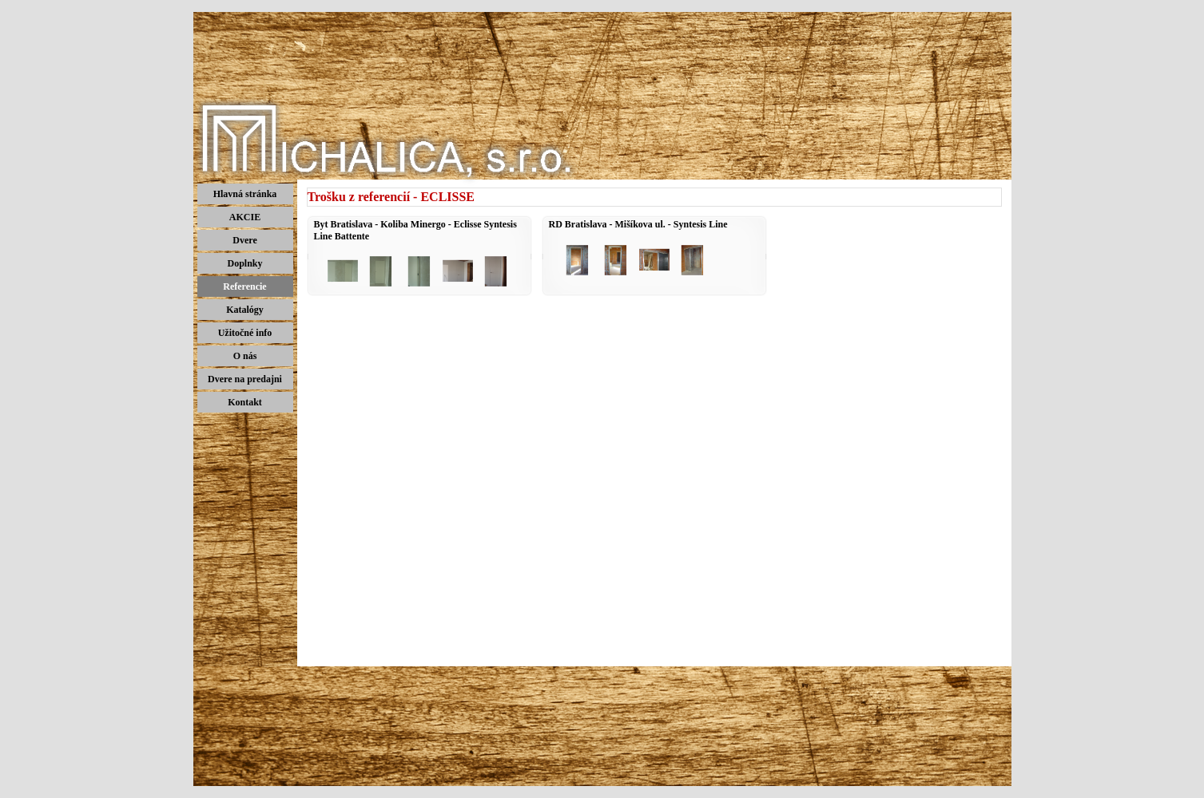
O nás (245, 355)
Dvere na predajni (245, 379)
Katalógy (245, 309)
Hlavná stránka (245, 194)
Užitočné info (245, 332)
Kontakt (245, 402)
